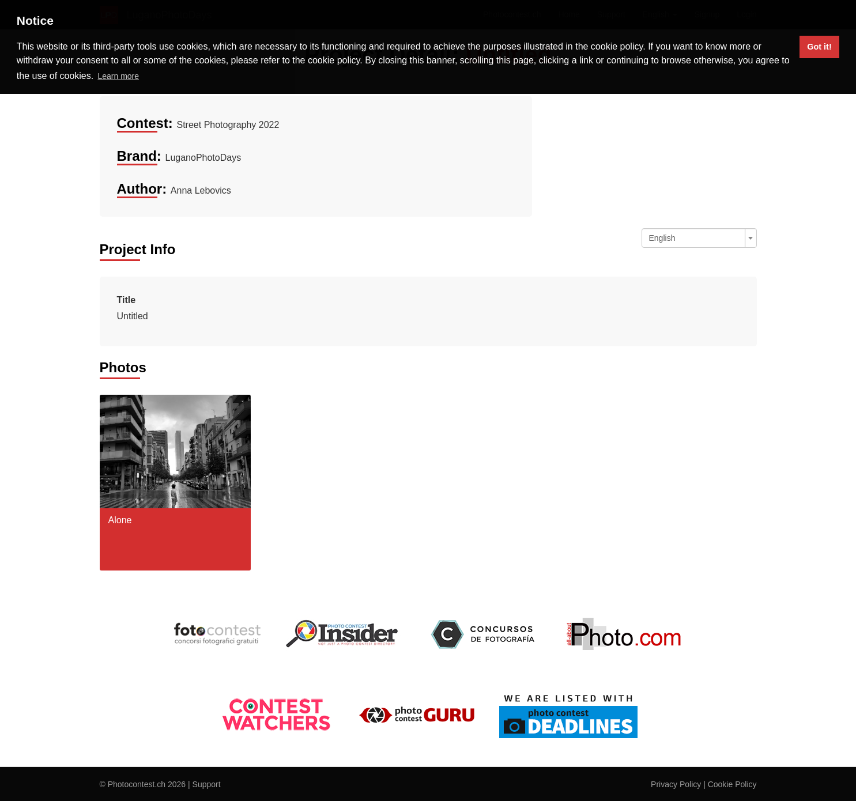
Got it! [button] (819, 46)
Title (126, 300)
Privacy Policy (676, 784)
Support (207, 784)
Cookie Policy (732, 784)
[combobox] (699, 238)
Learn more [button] (118, 76)
